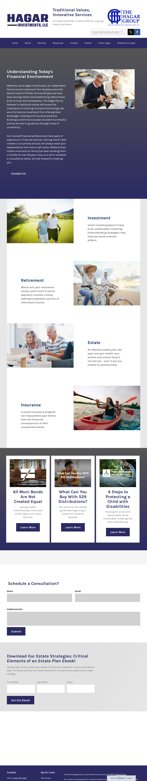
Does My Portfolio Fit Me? (106, 32)
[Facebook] (137, 32)
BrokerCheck (121, 774)
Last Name (42, 686)
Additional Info (14, 613)
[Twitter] (131, 32)
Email (78, 595)
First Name (12, 686)
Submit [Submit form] (16, 635)
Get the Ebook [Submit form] (20, 704)
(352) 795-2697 (20, 778)
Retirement (46, 778)
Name (10, 595)
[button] (15, 43)
